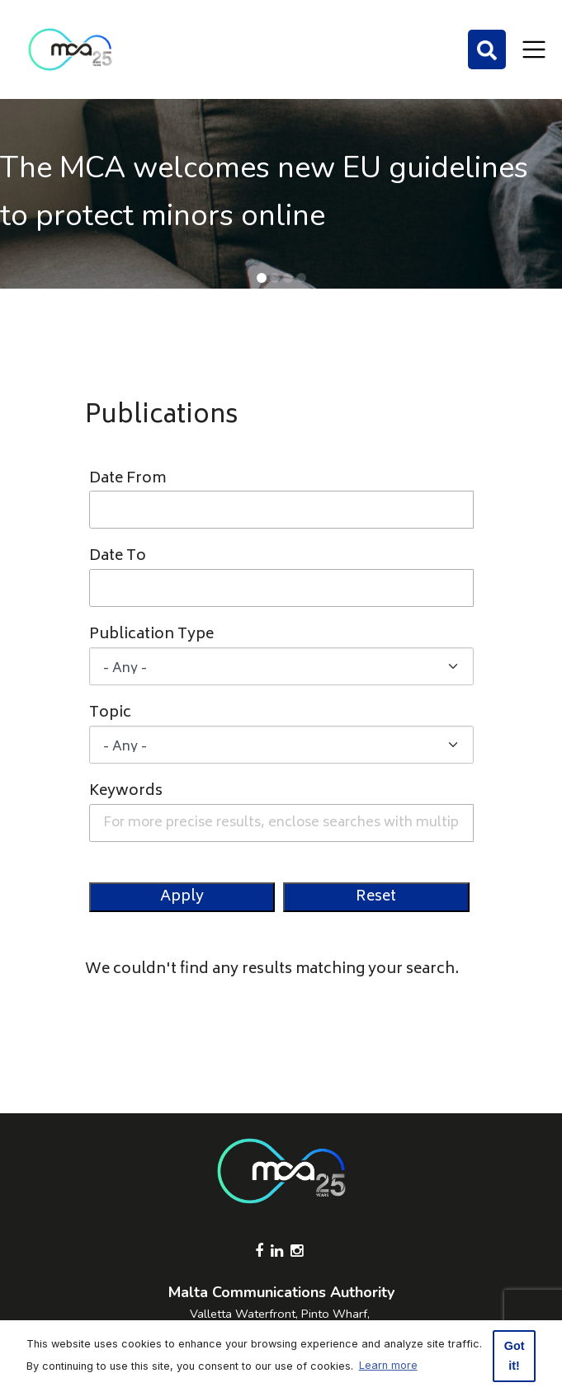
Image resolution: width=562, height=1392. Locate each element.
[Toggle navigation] (534, 49)
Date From (127, 479)
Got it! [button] (514, 1355)
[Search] (487, 49)
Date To (117, 557)
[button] (262, 278)
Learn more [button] (388, 1365)
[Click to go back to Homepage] (70, 49)
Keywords (126, 792)
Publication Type (151, 635)
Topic (110, 714)
